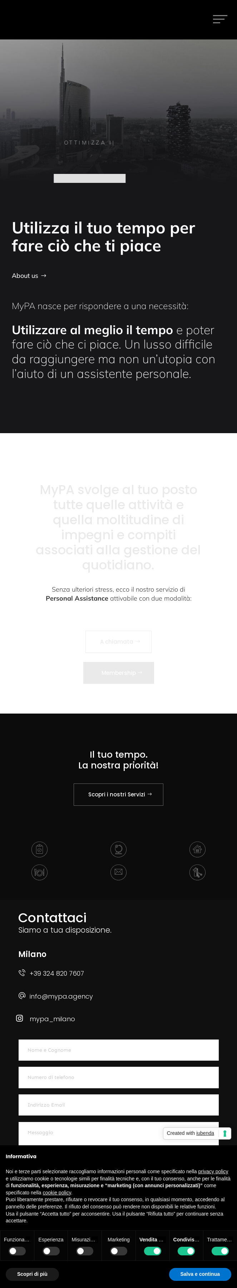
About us (25, 275)
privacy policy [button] (213, 1171)
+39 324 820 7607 (57, 973)
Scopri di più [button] (32, 1274)
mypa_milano (52, 1018)
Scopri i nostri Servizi (116, 794)
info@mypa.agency (61, 996)
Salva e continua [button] (200, 1274)
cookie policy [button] (57, 1192)
